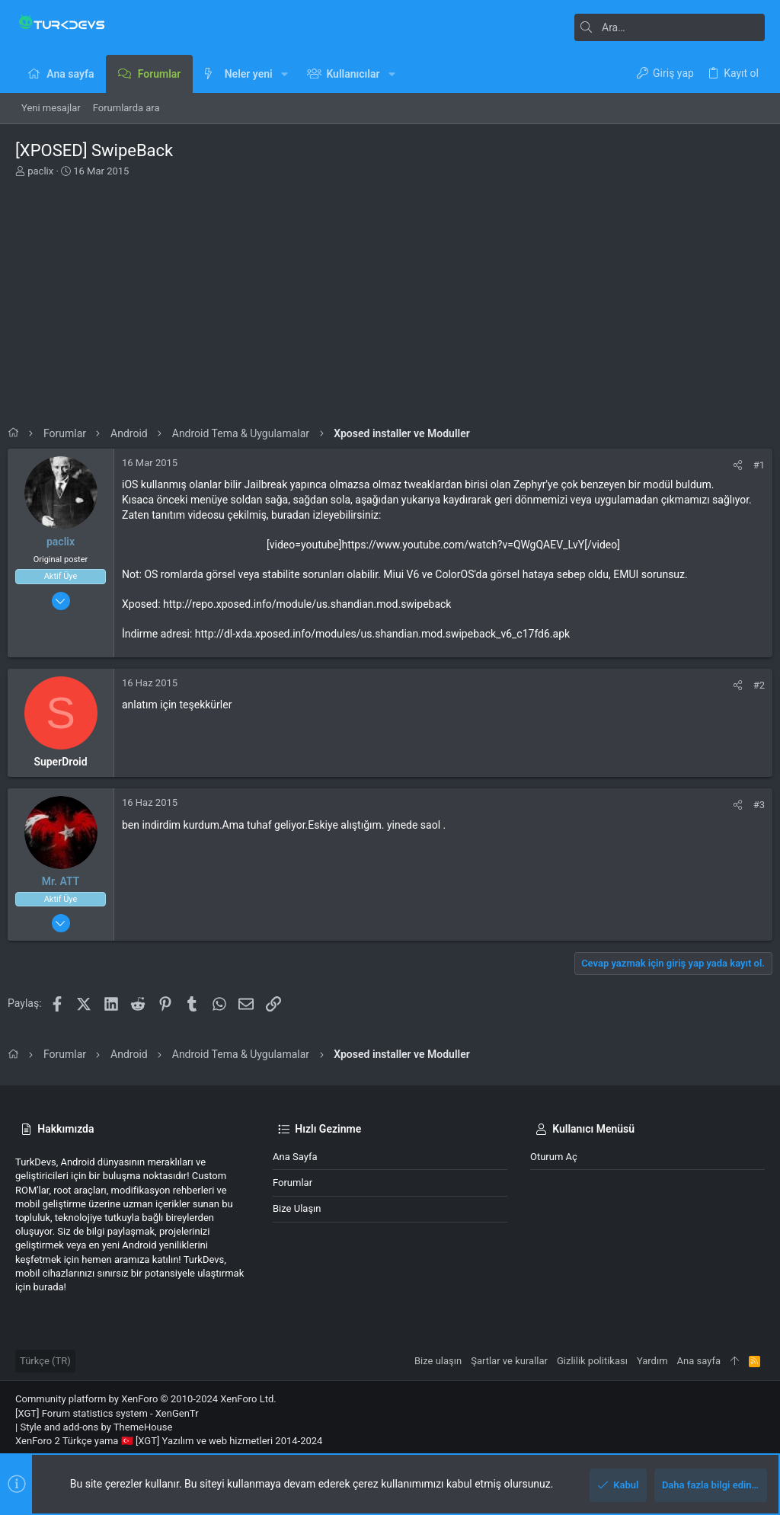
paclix (40, 171)
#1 (751, 465)
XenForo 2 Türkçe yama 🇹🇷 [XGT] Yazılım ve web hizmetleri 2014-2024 (168, 1440)
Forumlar (292, 1182)
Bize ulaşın (297, 1208)
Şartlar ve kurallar (509, 1360)
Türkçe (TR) (45, 1360)
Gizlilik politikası (592, 1360)
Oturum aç (553, 1156)
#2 (751, 685)
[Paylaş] (730, 465)
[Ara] (669, 27)
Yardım (652, 1360)
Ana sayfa (295, 1156)
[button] (284, 73)
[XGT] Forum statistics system (107, 1413)
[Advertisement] (390, 297)
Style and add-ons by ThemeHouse (96, 1427)
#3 (751, 804)
